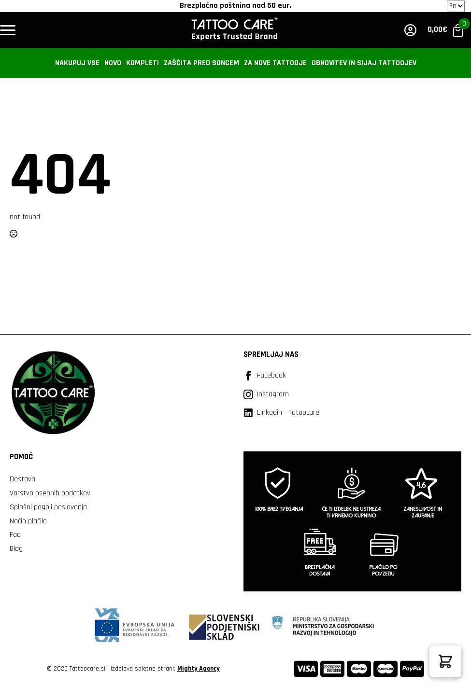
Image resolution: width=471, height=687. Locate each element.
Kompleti (142, 63)
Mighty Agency (198, 668)
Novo (112, 63)
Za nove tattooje (275, 63)
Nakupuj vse (77, 63)
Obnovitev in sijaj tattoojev (364, 63)
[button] (445, 661)
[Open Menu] (7, 30)
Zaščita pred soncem (201, 63)
